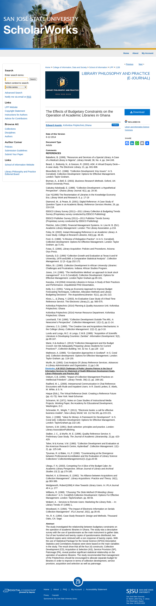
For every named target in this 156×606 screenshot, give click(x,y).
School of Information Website (19, 164)
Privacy (46, 595)
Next (141, 64)
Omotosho (50, 368)
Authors (8, 136)
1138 (118, 67)
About (56, 589)
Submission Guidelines (16, 150)
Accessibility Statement (96, 589)
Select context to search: (17, 83)
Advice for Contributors (16, 118)
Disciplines (10, 132)
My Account (76, 589)
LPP (111, 67)
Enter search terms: (14, 75)
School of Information (98, 67)
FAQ (65, 589)
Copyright (55, 595)
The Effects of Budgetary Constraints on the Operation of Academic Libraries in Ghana (79, 113)
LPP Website (11, 107)
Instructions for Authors (16, 114)
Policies (8, 147)
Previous (129, 64)
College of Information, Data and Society (70, 67)
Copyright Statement (15, 111)
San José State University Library (65, 599)
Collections (10, 129)
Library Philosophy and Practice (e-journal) (116, 76)
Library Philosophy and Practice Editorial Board (20, 172)
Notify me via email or (18, 97)
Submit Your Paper (14, 154)
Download (137, 112)
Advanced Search (13, 92)
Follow (115, 125)
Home (47, 67)
